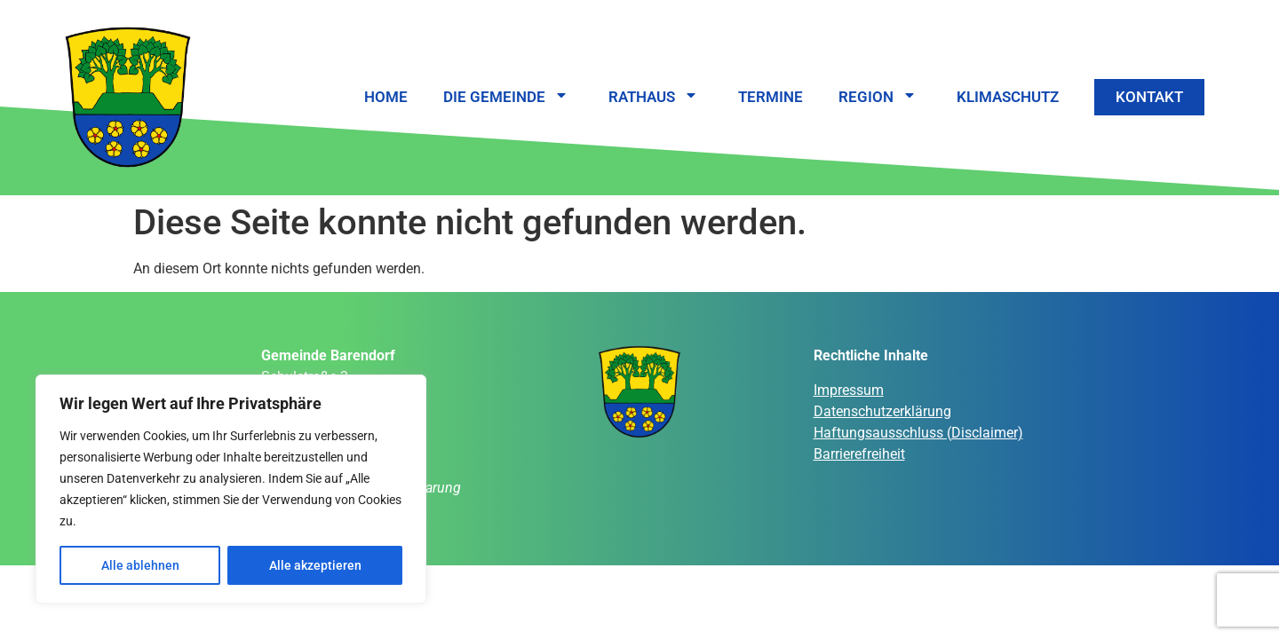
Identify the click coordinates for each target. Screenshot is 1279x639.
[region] (231, 489)
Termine (770, 97)
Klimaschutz (1008, 97)
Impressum (849, 390)
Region (879, 97)
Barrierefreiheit (859, 454)
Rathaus (655, 97)
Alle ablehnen (140, 565)
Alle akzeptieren (315, 565)
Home (386, 97)
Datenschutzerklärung (882, 411)
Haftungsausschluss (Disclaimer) (918, 432)
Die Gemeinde (508, 97)
